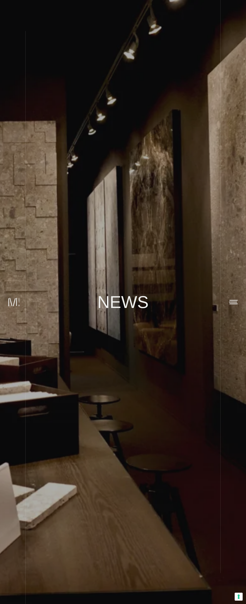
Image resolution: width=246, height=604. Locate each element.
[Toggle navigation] (233, 302)
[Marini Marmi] (12, 302)
